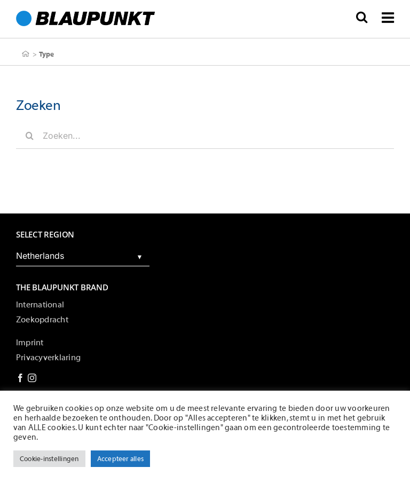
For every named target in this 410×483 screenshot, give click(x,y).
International (40, 305)
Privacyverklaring (48, 357)
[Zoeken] (29, 135)
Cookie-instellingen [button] (49, 459)
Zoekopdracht (42, 319)
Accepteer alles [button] (120, 459)
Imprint (30, 342)
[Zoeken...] (205, 135)
